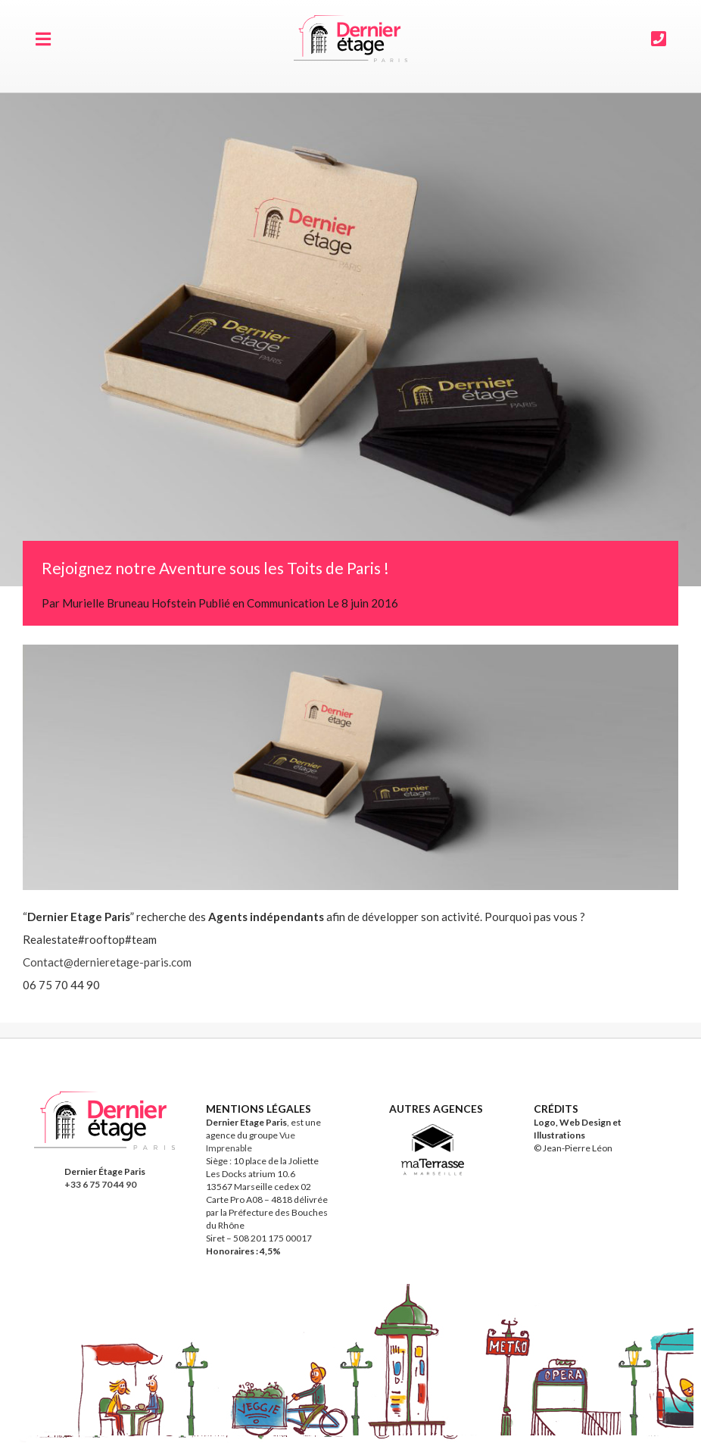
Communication (286, 603)
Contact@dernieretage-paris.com (107, 962)
